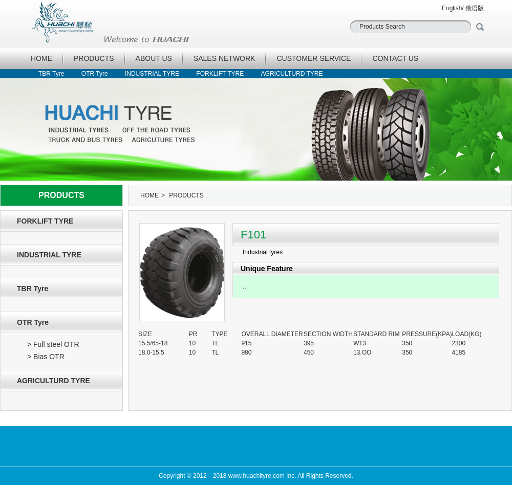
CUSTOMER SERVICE (313, 58)
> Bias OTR (46, 356)
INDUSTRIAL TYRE (152, 73)
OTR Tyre (94, 73)
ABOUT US (154, 58)
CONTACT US (395, 58)
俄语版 (474, 8)
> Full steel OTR (53, 344)
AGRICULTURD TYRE (292, 73)
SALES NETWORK (224, 58)
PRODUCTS (94, 58)
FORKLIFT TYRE (220, 73)
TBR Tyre (51, 73)
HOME (41, 58)
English (452, 8)
